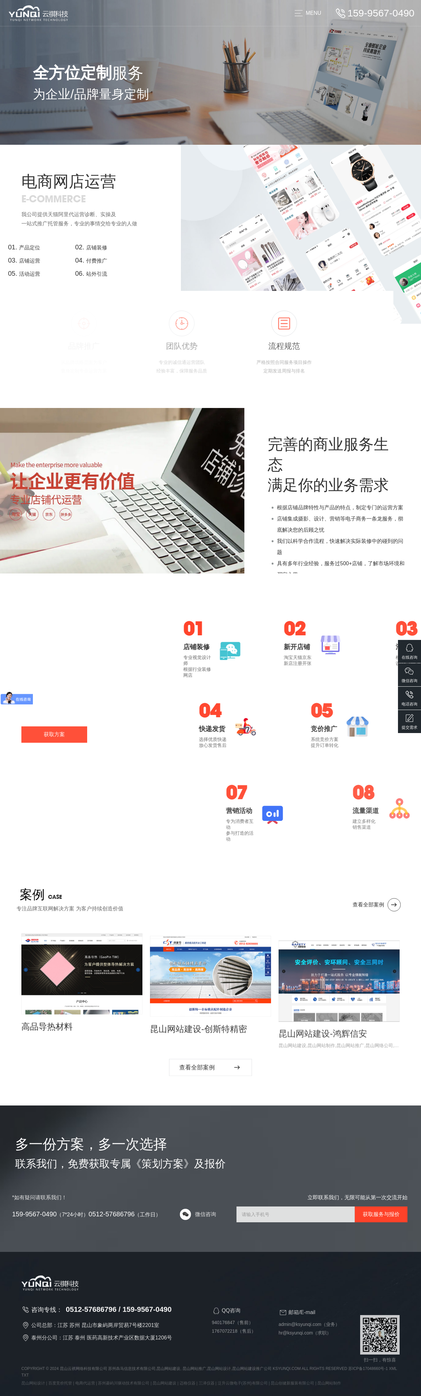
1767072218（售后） (234, 1345)
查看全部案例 (392, 904)
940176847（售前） (232, 1337)
